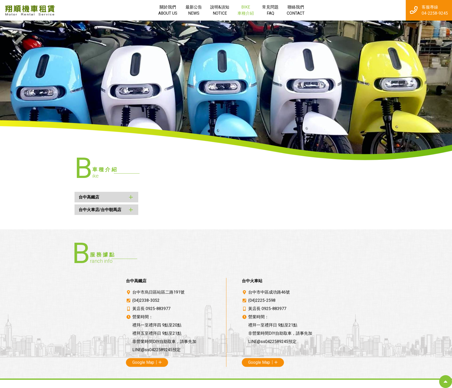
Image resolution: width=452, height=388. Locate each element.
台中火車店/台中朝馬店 (75, 209)
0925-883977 (158, 383)
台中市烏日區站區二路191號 (158, 366)
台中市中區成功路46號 (269, 366)
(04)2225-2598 (261, 375)
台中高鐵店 (64, 197)
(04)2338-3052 (146, 375)
